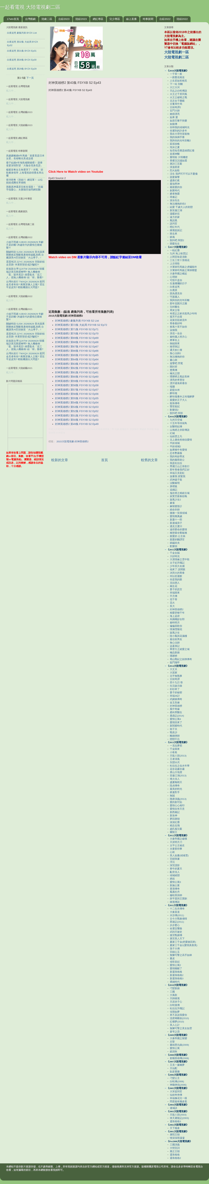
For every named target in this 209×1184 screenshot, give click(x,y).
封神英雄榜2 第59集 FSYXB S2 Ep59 (77, 381)
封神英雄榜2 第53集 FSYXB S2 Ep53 (77, 407)
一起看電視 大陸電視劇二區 (30, 7)
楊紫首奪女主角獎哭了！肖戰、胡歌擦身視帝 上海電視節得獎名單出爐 (25, 172)
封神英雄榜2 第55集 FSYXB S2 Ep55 (77, 398)
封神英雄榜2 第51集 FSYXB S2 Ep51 (77, 415)
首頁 (104, 460)
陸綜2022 (182, 18)
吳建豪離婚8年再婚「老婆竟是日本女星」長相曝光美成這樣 (25, 157)
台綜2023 (63, 18)
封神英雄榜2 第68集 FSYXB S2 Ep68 (77, 342)
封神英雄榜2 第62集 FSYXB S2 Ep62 (77, 368)
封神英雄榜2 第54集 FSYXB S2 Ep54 (77, 402)
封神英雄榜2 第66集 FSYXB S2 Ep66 (77, 350)
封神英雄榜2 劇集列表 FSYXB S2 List (77, 320)
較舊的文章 (149, 460)
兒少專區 (114, 18)
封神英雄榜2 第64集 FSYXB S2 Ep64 (77, 359)
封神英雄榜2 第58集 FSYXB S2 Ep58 (77, 385)
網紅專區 (98, 18)
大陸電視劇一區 (176, 52)
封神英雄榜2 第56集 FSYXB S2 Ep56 (77, 393)
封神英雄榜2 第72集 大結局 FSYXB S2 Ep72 (81, 325)
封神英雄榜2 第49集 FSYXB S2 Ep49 (77, 424)
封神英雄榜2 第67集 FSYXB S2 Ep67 (77, 346)
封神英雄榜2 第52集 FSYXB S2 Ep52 (77, 411)
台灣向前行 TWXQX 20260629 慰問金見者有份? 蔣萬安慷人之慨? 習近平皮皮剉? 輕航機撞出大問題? (25, 284)
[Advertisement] (104, 285)
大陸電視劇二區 (176, 57)
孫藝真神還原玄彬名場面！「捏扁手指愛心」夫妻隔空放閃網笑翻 (24, 188)
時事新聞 (148, 18)
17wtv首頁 (13, 18)
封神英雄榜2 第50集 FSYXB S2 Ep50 (77, 419)
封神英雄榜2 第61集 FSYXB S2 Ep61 (77, 372)
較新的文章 (59, 460)
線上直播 (131, 18)
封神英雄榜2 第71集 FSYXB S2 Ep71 (77, 329)
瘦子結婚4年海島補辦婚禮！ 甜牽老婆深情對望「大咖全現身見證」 (24, 164)
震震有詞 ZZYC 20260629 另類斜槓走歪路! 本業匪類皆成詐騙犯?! (25, 263)
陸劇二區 (47, 18)
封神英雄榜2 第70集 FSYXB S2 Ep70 (77, 333)
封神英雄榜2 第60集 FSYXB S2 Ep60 (77, 376)
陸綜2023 (81, 18)
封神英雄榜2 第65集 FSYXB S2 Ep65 (77, 355)
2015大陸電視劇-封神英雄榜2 (73, 441)
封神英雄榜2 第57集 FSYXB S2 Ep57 (77, 389)
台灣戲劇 (30, 18)
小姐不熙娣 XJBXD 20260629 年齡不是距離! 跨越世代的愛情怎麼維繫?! (25, 245)
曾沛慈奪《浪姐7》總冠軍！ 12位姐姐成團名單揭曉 (24, 181)
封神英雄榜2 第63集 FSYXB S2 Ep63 (77, 363)
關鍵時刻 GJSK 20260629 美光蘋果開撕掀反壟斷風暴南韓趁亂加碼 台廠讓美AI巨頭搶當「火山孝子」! (25, 255)
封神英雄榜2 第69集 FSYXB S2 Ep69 (77, 338)
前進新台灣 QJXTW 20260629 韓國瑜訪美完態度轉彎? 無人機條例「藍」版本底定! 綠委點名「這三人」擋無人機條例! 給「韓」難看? (25, 273)
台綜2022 (164, 18)
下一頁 (30, 77)
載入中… (11, 90)
